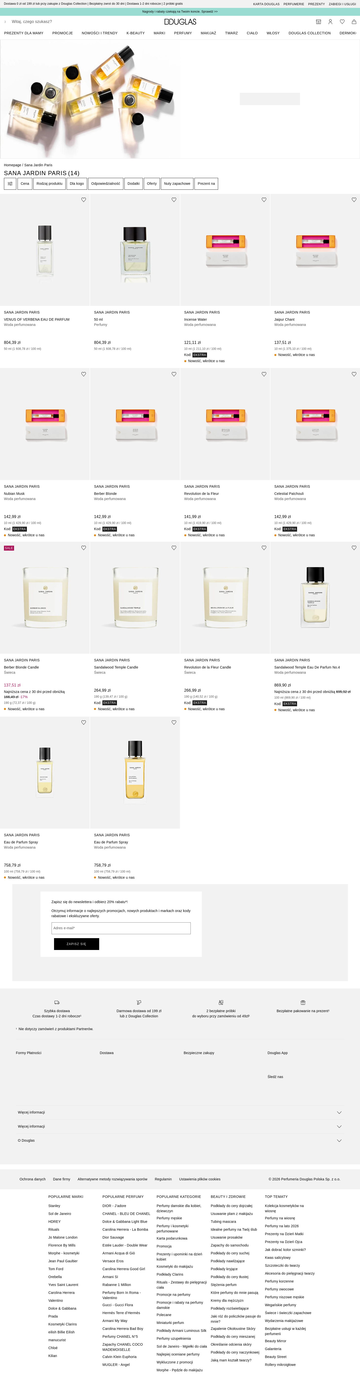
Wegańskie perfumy (280, 1305)
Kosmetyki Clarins (62, 1324)
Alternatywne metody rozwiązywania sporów (113, 1179)
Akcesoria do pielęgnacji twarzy (290, 1273)
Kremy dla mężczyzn (227, 1300)
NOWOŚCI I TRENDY (100, 33)
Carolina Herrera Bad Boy (122, 1329)
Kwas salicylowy (278, 1258)
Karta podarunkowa (172, 1238)
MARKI (159, 33)
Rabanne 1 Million (116, 1285)
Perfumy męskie (169, 1218)
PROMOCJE (62, 33)
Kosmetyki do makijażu (175, 1266)
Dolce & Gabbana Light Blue (124, 1222)
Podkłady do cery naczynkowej (235, 1352)
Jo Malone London (62, 1237)
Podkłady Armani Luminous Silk (182, 1331)
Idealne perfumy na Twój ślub (234, 1229)
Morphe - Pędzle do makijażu (180, 1370)
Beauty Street (275, 1357)
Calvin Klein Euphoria (119, 1357)
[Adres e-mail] (121, 928)
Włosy (273, 33)
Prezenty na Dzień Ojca (283, 1242)
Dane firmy (61, 1179)
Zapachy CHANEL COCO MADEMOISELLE (122, 1347)
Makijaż (208, 33)
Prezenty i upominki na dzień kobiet (179, 1256)
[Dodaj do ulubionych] (84, 200)
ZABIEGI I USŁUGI (342, 4)
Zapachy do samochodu (229, 1245)
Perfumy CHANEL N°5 (120, 1337)
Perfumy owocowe (279, 1289)
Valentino (55, 1300)
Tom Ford (55, 1269)
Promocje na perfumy (173, 1295)
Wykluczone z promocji (175, 1362)
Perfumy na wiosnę (280, 1218)
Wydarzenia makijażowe (284, 1321)
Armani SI (110, 1277)
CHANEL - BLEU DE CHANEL (126, 1214)
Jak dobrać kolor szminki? (285, 1250)
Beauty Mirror (275, 1341)
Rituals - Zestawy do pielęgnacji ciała (182, 1284)
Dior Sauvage (113, 1237)
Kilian (52, 1356)
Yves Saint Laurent (63, 1285)
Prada (53, 1316)
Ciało (252, 33)
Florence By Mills (62, 1245)
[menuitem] (27, 33)
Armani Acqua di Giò (118, 1253)
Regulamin (163, 1179)
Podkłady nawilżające (228, 1261)
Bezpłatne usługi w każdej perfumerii (285, 1331)
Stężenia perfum (224, 1285)
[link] (45, 272)
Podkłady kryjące (224, 1269)
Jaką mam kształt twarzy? (231, 1360)
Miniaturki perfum (170, 1323)
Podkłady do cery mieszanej (233, 1337)
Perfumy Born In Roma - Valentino (121, 1295)
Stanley (54, 1206)
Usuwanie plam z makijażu (232, 1214)
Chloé (53, 1348)
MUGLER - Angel (116, 1365)
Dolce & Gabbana (62, 1308)
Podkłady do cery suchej (230, 1253)
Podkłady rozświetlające (230, 1308)
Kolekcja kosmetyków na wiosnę (284, 1208)
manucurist (57, 1340)
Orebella (55, 1277)
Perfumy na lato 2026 (282, 1226)
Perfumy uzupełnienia (174, 1338)
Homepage (12, 165)
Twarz (231, 33)
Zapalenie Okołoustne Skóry (233, 1329)
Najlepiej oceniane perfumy (178, 1354)
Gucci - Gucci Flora (117, 1305)
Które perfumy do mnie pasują (234, 1293)
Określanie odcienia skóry (231, 1344)
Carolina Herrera (61, 1293)
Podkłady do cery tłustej (229, 1277)
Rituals (53, 1229)
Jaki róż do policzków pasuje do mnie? (236, 1318)
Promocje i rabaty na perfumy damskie (180, 1305)
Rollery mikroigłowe (280, 1365)
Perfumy (183, 33)
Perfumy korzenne (279, 1281)
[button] (180, 1112)
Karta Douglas (266, 4)
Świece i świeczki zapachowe (288, 1313)
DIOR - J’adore (114, 1206)
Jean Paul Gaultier (63, 1261)
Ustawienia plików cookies (200, 1179)
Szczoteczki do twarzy (282, 1265)
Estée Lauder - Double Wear (124, 1245)
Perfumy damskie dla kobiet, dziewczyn (179, 1208)
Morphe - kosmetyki (63, 1253)
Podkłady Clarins (170, 1274)
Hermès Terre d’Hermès (121, 1313)
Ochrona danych (33, 1179)
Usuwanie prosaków (227, 1237)
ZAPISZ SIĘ (76, 944)
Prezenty (316, 4)
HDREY (54, 1222)
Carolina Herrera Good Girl (123, 1269)
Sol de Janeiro (59, 1214)
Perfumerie (294, 4)
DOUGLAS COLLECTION (310, 33)
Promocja (164, 1246)
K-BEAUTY (136, 33)
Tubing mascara (223, 1222)
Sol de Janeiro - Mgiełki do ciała (182, 1346)
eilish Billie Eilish (61, 1332)
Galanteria (273, 1349)
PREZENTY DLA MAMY (23, 33)
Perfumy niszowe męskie (284, 1297)
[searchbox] (48, 21)
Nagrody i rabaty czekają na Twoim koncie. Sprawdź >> (180, 11)
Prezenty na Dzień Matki (284, 1234)
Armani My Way (114, 1321)
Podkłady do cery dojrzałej (231, 1206)
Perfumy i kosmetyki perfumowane (173, 1228)
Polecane (164, 1315)
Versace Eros (113, 1261)
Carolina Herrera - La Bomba (125, 1229)
